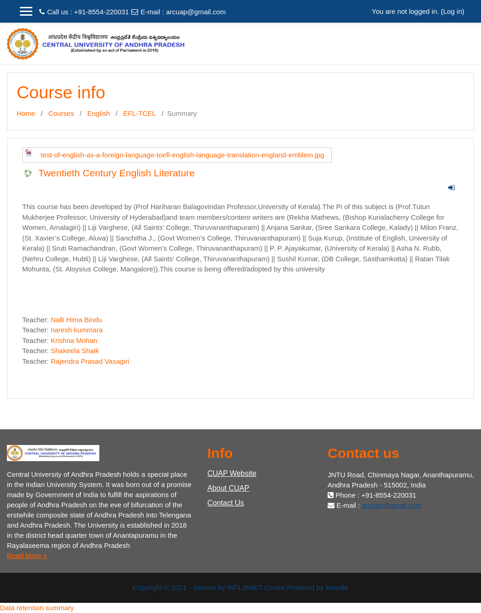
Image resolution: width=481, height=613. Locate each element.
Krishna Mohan (74, 340)
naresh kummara (77, 330)
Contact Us (225, 503)
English (98, 113)
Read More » (27, 555)
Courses (61, 113)
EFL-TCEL (139, 113)
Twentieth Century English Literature (116, 173)
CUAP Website (231, 473)
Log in (452, 11)
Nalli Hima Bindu (76, 320)
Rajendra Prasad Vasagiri (90, 361)
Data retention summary (37, 608)
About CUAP (228, 488)
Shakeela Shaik (75, 351)
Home (26, 113)
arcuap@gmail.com (195, 12)
